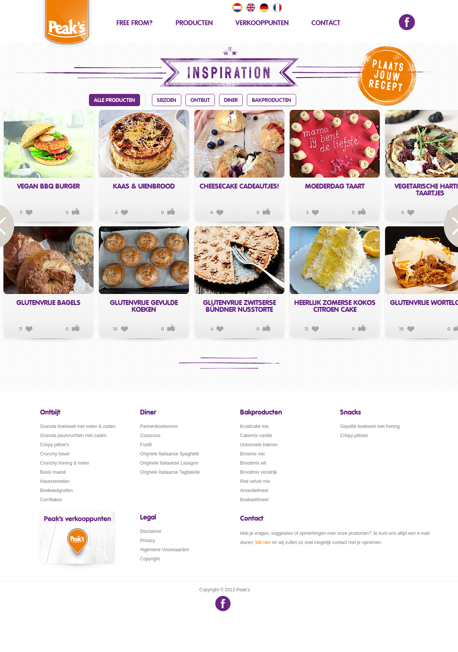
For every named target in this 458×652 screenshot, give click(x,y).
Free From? (134, 23)
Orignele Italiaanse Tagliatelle (170, 472)
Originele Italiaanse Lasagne (169, 463)
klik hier (263, 542)
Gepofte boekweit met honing (370, 426)
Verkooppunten (262, 23)
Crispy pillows (354, 435)
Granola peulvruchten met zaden (73, 435)
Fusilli (146, 444)
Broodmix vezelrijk (258, 472)
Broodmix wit (253, 463)
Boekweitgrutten (56, 490)
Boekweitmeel (254, 499)
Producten (194, 23)
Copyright (150, 559)
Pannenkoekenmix (159, 426)
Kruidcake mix (254, 426)
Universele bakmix (258, 444)
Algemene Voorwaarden (164, 549)
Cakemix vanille (256, 435)
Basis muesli (53, 472)
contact (325, 23)
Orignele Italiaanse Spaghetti (169, 454)
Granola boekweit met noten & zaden (77, 426)
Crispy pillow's (54, 444)
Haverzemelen (54, 481)
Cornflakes (51, 499)
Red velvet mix (255, 481)
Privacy (147, 540)
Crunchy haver (55, 454)
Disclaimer (150, 531)
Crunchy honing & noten (64, 463)
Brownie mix (252, 454)
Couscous (150, 435)
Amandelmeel (254, 490)
